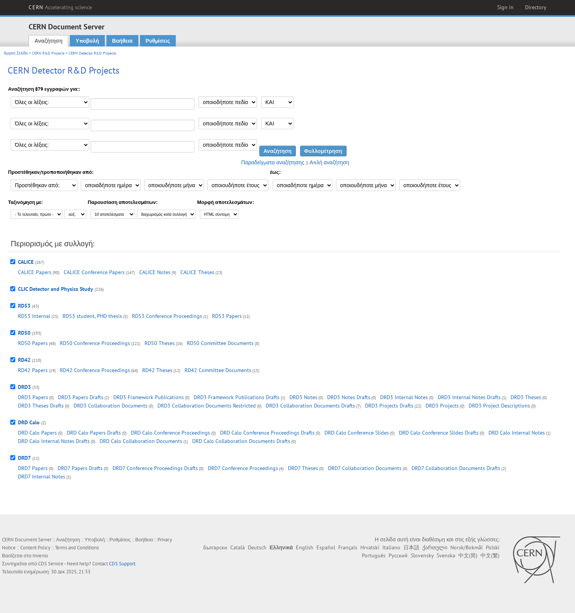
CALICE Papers (34, 272)
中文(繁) (490, 555)
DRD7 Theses (303, 468)
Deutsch (257, 547)
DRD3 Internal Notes (404, 397)
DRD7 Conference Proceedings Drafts (155, 468)
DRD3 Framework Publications (148, 397)
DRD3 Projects (442, 405)
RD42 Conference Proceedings (95, 370)
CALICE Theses (197, 272)
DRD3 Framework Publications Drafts (236, 397)
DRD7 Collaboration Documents (365, 468)
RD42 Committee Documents (218, 370)
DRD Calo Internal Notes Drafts (54, 441)
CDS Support (122, 563)
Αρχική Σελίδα (16, 53)
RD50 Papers (33, 343)
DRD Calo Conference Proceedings (170, 432)
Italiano (391, 547)
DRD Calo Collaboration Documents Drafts (241, 441)
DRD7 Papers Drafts (80, 468)
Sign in (505, 7)
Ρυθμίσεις (158, 40)
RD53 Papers (227, 316)
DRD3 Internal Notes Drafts (469, 397)
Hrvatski (369, 547)
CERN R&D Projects (48, 53)
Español (325, 547)
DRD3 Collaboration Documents (111, 405)
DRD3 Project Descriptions (499, 405)
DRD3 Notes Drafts (348, 397)
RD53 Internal (34, 316)
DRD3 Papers (33, 397)
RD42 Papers (33, 370)
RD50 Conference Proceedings (95, 343)
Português (373, 555)
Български (215, 547)
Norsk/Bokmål (466, 547)
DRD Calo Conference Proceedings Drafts (267, 432)
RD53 (24, 305)
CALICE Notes (154, 272)
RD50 (24, 332)
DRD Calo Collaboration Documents (141, 441)
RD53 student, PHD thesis (92, 316)
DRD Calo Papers (37, 432)
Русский (398, 555)
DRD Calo (29, 422)
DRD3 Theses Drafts (41, 405)
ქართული (434, 547)
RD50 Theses (160, 343)
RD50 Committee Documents (220, 343)
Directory (535, 7)
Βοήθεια (122, 40)
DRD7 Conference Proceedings (243, 468)
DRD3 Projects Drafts (389, 405)
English (304, 547)
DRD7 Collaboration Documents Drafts (455, 468)
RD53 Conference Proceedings (167, 316)
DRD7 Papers (33, 468)
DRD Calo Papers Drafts (94, 432)
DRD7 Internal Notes (41, 476)
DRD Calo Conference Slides (356, 432)
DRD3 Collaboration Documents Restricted (206, 405)
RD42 (24, 359)
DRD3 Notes (303, 397)
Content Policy (35, 547)
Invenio (40, 555)
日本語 (411, 547)
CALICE (26, 261)
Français (347, 547)
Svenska (446, 555)
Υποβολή (87, 40)
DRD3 (24, 387)
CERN (60, 7)
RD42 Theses (157, 370)
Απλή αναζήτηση (329, 162)
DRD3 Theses (526, 397)
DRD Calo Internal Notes (516, 432)
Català (237, 547)
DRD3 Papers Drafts (80, 397)
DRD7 (24, 457)
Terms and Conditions (77, 547)
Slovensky (422, 555)
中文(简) (467, 555)
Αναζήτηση (48, 40)
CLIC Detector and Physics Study (55, 289)
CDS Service (50, 563)
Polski (493, 547)
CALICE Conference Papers (94, 272)
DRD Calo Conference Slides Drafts (439, 432)
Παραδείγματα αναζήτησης (272, 162)
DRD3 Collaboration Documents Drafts (310, 405)
